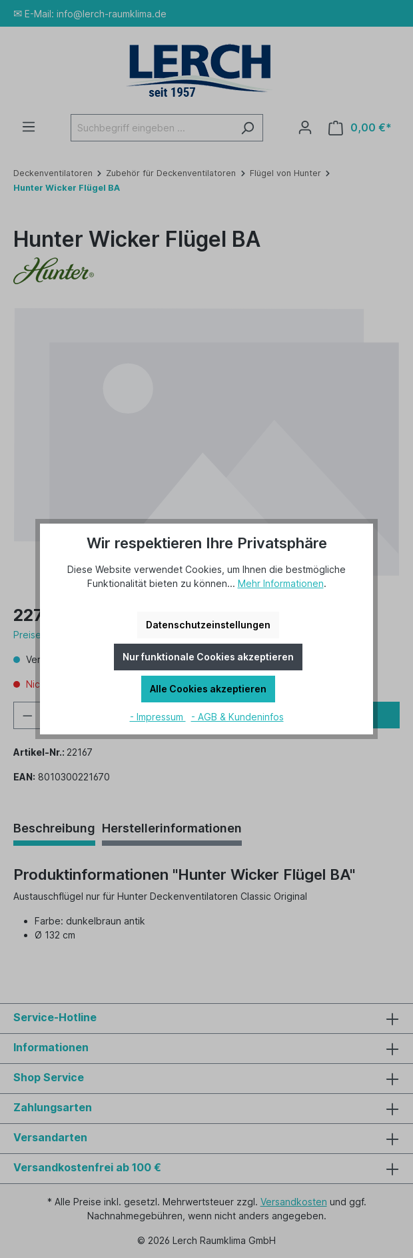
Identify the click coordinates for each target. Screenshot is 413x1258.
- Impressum (158, 716)
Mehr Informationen (281, 583)
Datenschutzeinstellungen (208, 624)
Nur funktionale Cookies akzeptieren (208, 656)
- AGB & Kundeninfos (237, 716)
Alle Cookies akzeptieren (208, 688)
